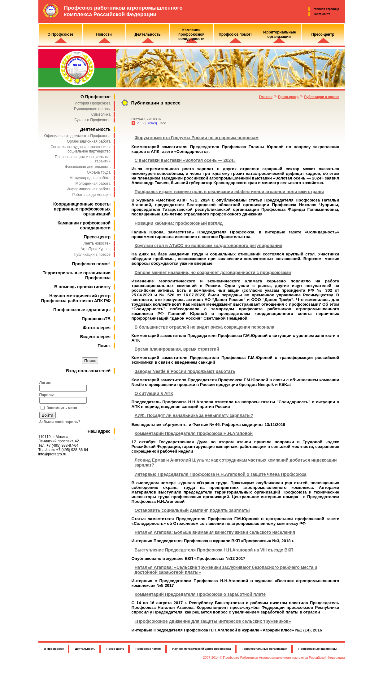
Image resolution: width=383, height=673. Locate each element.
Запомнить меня (62, 408)
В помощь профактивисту (82, 286)
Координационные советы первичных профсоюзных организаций (82, 208)
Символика (101, 114)
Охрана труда (99, 172)
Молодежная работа (93, 183)
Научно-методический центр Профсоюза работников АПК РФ (76, 298)
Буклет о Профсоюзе (92, 120)
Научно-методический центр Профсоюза (201, 648)
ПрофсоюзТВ (96, 318)
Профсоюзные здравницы (82, 309)
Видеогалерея (95, 336)
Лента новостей (97, 243)
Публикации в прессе (92, 254)
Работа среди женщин (91, 195)
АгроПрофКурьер (96, 249)
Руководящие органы (92, 109)
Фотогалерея (97, 327)
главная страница (326, 9)
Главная (265, 97)
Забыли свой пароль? (60, 422)
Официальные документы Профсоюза (77, 136)
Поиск (104, 345)
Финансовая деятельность (88, 167)
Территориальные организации (264, 648)
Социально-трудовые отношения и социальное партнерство (80, 149)
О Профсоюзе (96, 96)
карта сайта (322, 13)
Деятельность (95, 129)
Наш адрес (99, 431)
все (163, 123)
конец (152, 123)
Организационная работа (89, 141)
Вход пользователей (88, 370)
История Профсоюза (93, 103)
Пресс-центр (97, 236)
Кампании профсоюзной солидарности (84, 225)
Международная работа (90, 178)
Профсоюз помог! (91, 263)
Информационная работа (89, 189)
